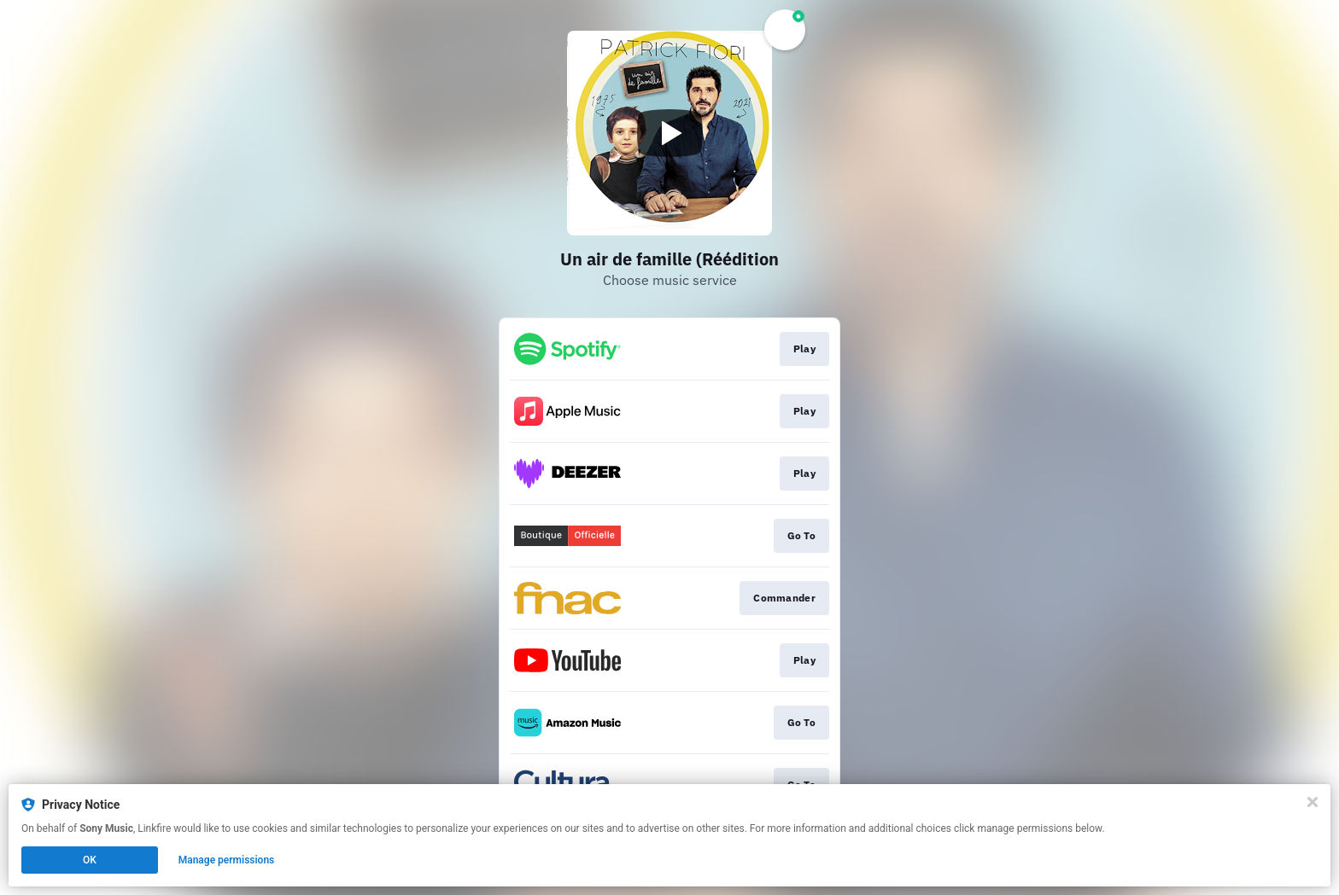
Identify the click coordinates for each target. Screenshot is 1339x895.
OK (89, 860)
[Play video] (669, 133)
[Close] (1312, 802)
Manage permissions (226, 860)
